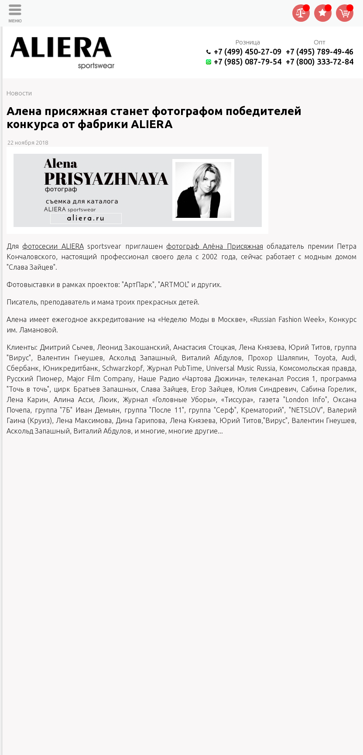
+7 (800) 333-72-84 (319, 61)
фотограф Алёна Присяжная (214, 246)
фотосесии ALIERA (52, 246)
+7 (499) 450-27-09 (247, 51)
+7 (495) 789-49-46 (319, 51)
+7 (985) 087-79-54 (247, 61)
